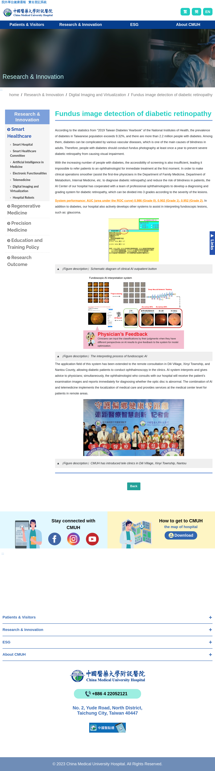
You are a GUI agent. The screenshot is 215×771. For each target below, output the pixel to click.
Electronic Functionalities (30, 173)
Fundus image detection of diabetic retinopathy (171, 95)
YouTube (92, 539)
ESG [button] (134, 24)
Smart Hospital (23, 144)
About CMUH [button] (188, 24)
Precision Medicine (19, 227)
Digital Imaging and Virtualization (24, 189)
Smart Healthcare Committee (23, 153)
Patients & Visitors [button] (27, 24)
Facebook (54, 539)
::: (4, 3)
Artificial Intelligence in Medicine (27, 164)
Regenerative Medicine (23, 209)
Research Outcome (19, 261)
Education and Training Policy (24, 244)
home (14, 95)
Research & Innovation (23, 630)
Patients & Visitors (19, 617)
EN (207, 12)
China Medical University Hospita (107, 676)
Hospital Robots (23, 197)
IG (73, 539)
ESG (6, 642)
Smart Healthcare (19, 133)
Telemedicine (21, 180)
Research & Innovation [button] (80, 24)
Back (133, 486)
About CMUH (14, 654)
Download (184, 535)
